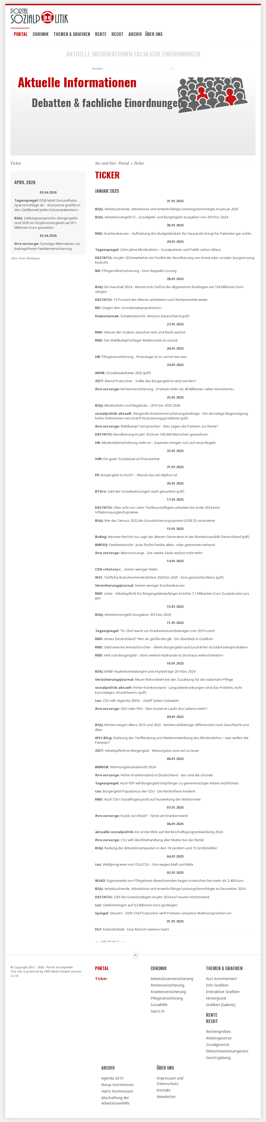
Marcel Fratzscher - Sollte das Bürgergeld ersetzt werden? (146, 381)
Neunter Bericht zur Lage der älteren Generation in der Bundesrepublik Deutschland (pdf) (172, 536)
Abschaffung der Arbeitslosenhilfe (115, 1100)
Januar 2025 (107, 191)
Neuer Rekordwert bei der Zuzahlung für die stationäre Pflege (164, 679)
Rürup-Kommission (117, 1084)
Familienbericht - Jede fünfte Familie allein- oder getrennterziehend (155, 544)
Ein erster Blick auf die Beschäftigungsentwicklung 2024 (158, 831)
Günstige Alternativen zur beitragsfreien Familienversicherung (47, 246)
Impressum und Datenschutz (170, 1081)
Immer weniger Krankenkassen (140, 585)
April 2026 (25, 182)
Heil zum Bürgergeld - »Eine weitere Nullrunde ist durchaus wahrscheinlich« (159, 655)
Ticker (101, 978)
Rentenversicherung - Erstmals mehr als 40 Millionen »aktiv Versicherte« (164, 389)
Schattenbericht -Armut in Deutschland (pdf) (142, 316)
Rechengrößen (218, 1031)
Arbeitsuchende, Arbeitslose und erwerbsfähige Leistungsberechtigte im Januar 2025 (166, 209)
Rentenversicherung (167, 985)
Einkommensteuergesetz (227, 1051)
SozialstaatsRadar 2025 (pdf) (123, 372)
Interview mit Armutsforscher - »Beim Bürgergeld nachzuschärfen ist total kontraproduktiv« (171, 647)
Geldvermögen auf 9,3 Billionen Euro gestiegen (136, 905)
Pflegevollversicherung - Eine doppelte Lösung (135, 270)
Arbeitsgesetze (219, 1038)
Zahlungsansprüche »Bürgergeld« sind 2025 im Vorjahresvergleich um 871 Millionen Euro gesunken (46, 223)
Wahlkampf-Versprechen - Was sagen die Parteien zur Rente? (156, 426)
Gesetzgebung (218, 1057)
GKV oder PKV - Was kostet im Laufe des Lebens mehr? (151, 708)
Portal (21, 34)
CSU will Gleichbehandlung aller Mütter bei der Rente (149, 840)
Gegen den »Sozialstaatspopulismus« (128, 307)
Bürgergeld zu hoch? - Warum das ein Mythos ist (136, 475)
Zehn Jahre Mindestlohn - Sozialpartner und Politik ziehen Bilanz (158, 249)
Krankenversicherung (168, 991)
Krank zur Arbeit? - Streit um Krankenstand (141, 815)
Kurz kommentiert (221, 978)
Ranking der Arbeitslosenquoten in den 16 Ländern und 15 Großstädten (156, 848)
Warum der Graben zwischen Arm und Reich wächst (140, 332)
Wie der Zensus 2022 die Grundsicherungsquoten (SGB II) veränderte (155, 520)
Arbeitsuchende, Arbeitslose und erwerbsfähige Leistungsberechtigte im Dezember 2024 (170, 888)
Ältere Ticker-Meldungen (25, 258)
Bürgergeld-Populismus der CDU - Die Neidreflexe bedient (145, 791)
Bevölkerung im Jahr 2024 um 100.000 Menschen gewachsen (151, 434)
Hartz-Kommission (117, 1091)
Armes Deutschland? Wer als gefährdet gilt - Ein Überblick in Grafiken (154, 638)
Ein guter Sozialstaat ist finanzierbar (127, 458)
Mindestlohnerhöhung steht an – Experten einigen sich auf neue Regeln (155, 442)
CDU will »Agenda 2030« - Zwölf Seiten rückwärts (137, 700)
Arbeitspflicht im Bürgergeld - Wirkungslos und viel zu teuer (147, 750)
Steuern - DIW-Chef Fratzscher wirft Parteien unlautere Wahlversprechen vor (163, 913)
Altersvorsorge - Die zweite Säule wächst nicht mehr (149, 552)
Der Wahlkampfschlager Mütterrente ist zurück (136, 340)
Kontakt (163, 1090)
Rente (101, 34)
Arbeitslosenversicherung (172, 978)
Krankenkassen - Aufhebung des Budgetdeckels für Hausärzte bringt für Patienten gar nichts (173, 233)
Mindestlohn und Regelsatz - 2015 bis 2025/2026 (137, 405)
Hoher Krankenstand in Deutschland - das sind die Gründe (154, 775)
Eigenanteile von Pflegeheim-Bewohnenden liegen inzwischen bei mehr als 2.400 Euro (169, 880)
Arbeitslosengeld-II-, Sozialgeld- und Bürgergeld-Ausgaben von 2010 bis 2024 (161, 217)
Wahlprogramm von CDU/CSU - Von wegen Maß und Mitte (144, 864)
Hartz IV (157, 1011)
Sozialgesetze (217, 1044)
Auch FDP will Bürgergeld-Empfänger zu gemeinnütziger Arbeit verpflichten (167, 783)
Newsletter (166, 1096)
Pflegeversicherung (167, 998)
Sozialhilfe (159, 1004)
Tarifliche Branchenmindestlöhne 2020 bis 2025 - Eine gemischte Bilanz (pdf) (159, 577)
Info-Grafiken (217, 985)
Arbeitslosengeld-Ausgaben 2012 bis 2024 (133, 614)
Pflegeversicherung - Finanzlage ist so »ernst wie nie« (141, 356)
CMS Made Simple (57, 971)
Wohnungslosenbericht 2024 (125, 767)
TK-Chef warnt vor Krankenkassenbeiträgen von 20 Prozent (155, 630)
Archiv (135, 34)
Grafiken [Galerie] (220, 1004)
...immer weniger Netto (126, 569)
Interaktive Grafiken (223, 991)
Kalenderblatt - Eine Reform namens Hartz (132, 929)
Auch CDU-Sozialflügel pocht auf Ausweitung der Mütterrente (148, 799)
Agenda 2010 (112, 1078)
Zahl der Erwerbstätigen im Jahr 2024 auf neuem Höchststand (152, 897)
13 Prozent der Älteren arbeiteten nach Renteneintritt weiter (151, 299)
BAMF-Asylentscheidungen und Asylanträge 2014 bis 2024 (145, 671)
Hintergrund (216, 998)
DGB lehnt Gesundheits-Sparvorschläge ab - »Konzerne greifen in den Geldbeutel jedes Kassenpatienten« (47, 205)
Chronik (41, 34)
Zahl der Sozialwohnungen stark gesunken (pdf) (139, 491)
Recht (117, 34)
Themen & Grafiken (72, 34)
